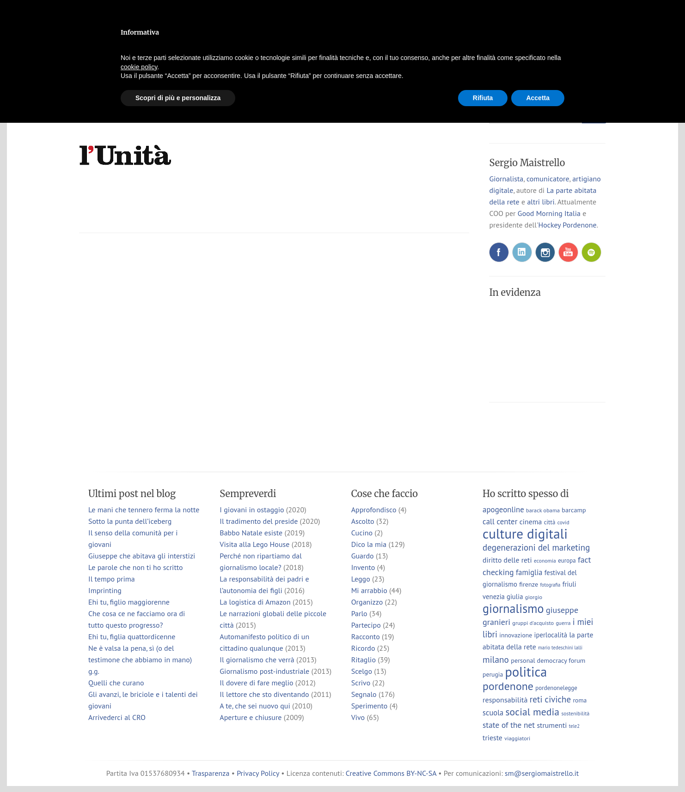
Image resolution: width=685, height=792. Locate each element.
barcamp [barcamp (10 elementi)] (574, 509)
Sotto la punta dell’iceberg (129, 521)
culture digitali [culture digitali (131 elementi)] (525, 533)
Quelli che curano (116, 682)
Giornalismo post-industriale (264, 671)
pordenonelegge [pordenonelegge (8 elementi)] (556, 688)
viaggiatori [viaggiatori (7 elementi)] (517, 738)
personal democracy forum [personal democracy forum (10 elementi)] (548, 660)
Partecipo (366, 625)
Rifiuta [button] (483, 98)
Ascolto (362, 521)
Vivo (358, 717)
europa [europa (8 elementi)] (567, 560)
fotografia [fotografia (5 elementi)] (550, 585)
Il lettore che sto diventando (264, 694)
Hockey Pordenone (567, 224)
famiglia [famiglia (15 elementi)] (529, 572)
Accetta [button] (538, 98)
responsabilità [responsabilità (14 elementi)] (505, 699)
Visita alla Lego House (254, 544)
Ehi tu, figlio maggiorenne (129, 601)
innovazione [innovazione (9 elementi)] (515, 635)
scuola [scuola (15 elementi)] (493, 713)
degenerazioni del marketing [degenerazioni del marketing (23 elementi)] (536, 547)
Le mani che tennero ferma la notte (143, 509)
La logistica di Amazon (255, 601)
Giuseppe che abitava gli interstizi (141, 555)
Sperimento (369, 705)
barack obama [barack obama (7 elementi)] (543, 510)
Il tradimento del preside (259, 521)
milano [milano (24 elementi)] (496, 659)
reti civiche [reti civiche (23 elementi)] (550, 699)
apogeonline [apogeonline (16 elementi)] (503, 509)
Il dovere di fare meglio (256, 682)
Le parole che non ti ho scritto (135, 567)
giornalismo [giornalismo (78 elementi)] (513, 608)
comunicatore (547, 178)
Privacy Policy (258, 773)
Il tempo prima (111, 578)
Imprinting (105, 590)
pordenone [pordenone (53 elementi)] (508, 686)
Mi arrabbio (369, 590)
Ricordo (363, 648)
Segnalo (364, 694)
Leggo (360, 578)
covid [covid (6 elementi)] (563, 522)
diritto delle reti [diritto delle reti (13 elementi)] (507, 559)
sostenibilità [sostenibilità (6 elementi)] (575, 713)
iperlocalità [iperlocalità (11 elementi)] (551, 634)
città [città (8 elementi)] (550, 522)
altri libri (540, 201)
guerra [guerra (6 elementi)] (563, 622)
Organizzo (367, 601)
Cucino (362, 532)
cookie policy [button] (139, 67)
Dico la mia (369, 544)
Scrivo (361, 682)
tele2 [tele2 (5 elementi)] (574, 726)
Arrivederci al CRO (117, 717)
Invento (363, 567)
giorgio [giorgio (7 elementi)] (533, 596)
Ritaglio (363, 659)
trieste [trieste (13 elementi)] (492, 737)
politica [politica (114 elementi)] (526, 671)
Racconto (365, 636)
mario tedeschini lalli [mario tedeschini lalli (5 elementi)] (560, 647)
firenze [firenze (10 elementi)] (528, 584)
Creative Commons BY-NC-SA (391, 773)
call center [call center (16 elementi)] (500, 521)
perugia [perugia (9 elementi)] (493, 674)
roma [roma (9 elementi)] (580, 700)
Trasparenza (210, 773)
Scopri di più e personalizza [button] (177, 98)
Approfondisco (374, 509)
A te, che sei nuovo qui (255, 705)
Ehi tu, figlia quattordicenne (131, 636)
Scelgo (361, 671)
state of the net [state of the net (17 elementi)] (509, 725)
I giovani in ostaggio (252, 509)
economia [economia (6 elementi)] (545, 560)
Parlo (359, 613)
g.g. (93, 671)
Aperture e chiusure (250, 717)
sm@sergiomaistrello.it (542, 773)
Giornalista (506, 178)
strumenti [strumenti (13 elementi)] (552, 725)
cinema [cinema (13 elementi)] (531, 521)
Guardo (362, 555)
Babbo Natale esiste (251, 532)
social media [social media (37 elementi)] (532, 711)
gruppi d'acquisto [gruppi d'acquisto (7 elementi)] (533, 622)
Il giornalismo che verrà (257, 659)
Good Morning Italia (549, 213)
